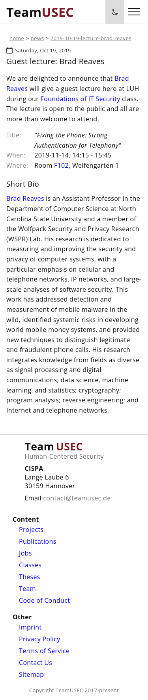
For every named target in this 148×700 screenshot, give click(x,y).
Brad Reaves (25, 198)
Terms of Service (44, 650)
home (16, 38)
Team (27, 588)
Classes (30, 565)
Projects (31, 529)
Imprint (30, 627)
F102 (61, 165)
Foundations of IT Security (80, 98)
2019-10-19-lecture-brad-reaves (91, 38)
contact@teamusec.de (77, 498)
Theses (29, 576)
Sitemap (31, 674)
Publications (37, 541)
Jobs (25, 553)
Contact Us (35, 662)
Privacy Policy (39, 639)
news (37, 38)
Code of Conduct (44, 600)
